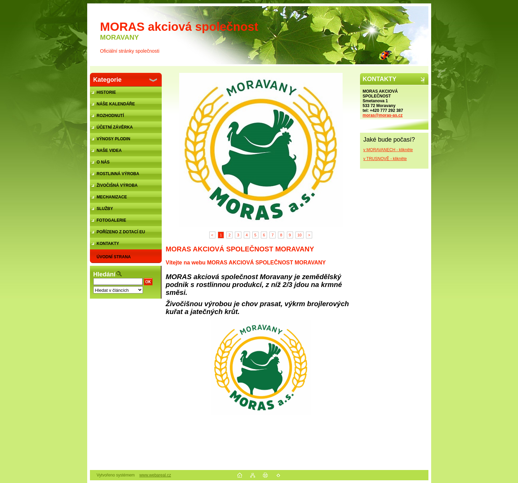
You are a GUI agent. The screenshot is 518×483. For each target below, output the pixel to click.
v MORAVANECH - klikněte (388, 149)
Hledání (104, 274)
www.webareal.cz (155, 475)
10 (299, 235)
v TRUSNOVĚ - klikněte (385, 158)
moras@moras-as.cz (383, 115)
